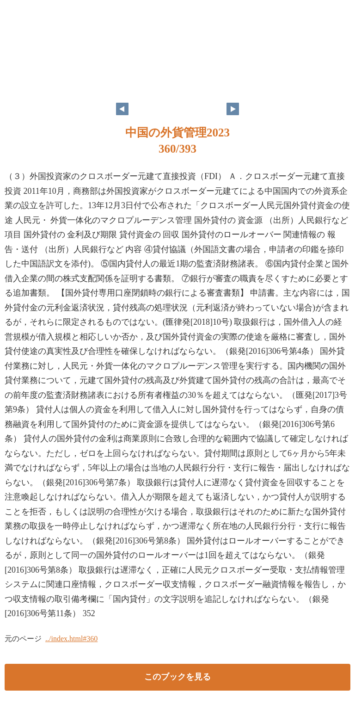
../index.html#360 (71, 639)
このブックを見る (177, 676)
